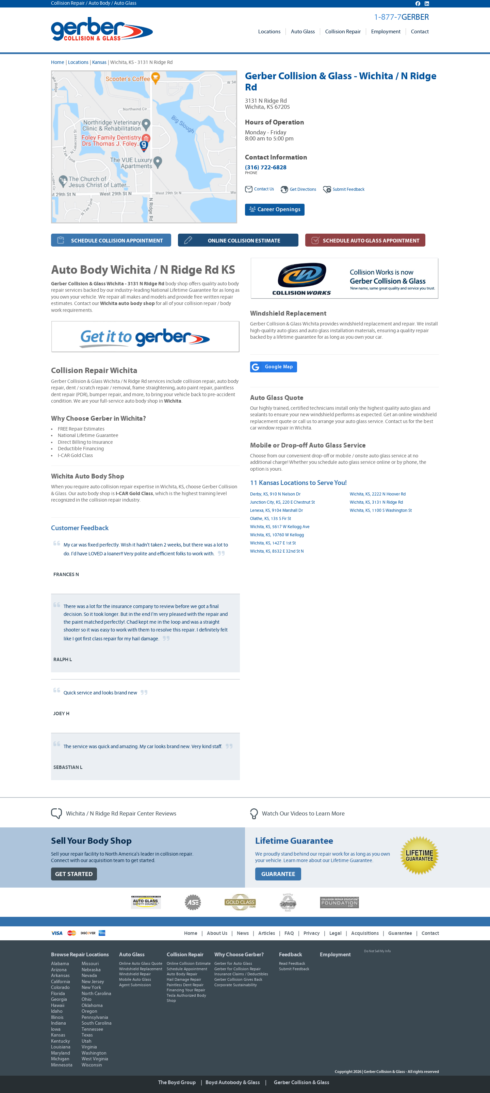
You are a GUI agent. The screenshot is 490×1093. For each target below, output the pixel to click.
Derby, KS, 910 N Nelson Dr (275, 494)
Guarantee (400, 933)
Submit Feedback (294, 969)
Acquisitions (365, 933)
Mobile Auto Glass (135, 979)
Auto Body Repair (182, 974)
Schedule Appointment (187, 969)
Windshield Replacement (140, 969)
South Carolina (97, 1023)
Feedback (343, 189)
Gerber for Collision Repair (237, 969)
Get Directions (298, 189)
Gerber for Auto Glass (233, 963)
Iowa (56, 1029)
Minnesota (61, 1065)
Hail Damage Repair (184, 979)
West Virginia (95, 1059)
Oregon (89, 1011)
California (60, 981)
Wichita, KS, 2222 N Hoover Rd (378, 494)
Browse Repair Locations (80, 955)
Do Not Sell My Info (377, 951)
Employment (386, 31)
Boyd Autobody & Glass (233, 1082)
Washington (94, 1053)
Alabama (60, 963)
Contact (420, 31)
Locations (269, 31)
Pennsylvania (95, 1017)
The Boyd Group (177, 1082)
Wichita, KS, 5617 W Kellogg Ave (280, 527)
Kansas (99, 62)
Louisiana (60, 1047)
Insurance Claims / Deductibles (241, 974)
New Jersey (93, 981)
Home (57, 62)
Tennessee (92, 1029)
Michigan (60, 1059)
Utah (87, 1041)
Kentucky (60, 1041)
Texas (87, 1035)
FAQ (289, 933)
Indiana (58, 1023)
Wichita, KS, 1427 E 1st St (273, 543)
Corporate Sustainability (235, 985)
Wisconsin (92, 1065)
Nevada (89, 975)
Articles (266, 933)
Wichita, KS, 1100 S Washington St (381, 510)
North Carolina (96, 993)
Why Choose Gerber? (239, 955)
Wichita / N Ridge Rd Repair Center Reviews (113, 814)
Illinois (57, 1017)
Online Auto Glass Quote (140, 963)
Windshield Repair (135, 974)
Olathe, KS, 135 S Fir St (270, 519)
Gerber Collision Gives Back (238, 979)
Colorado (60, 987)
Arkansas (60, 975)
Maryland (60, 1053)
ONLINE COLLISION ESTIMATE (244, 241)
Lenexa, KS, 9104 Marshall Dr (276, 510)
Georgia (59, 999)
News (243, 933)
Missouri (90, 963)
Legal (335, 933)
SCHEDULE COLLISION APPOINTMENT (117, 241)
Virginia (89, 1047)
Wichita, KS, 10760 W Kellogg (277, 535)
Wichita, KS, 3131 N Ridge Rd (376, 502)
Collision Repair (343, 31)
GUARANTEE (278, 874)
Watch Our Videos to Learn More (297, 814)
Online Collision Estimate (189, 963)
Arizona (59, 970)
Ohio (87, 999)
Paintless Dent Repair (185, 985)
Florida (58, 993)
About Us (217, 933)
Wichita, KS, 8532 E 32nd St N (277, 551)
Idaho (57, 1011)
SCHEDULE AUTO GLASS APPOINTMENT (371, 241)
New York (91, 987)
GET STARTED (74, 874)
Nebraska (91, 970)
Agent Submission (135, 985)
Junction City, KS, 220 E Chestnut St (282, 502)
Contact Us (259, 189)
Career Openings (274, 209)
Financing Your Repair (186, 990)
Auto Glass (303, 31)
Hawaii (57, 1005)
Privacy (312, 933)
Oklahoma (92, 1005)
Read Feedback (292, 963)
